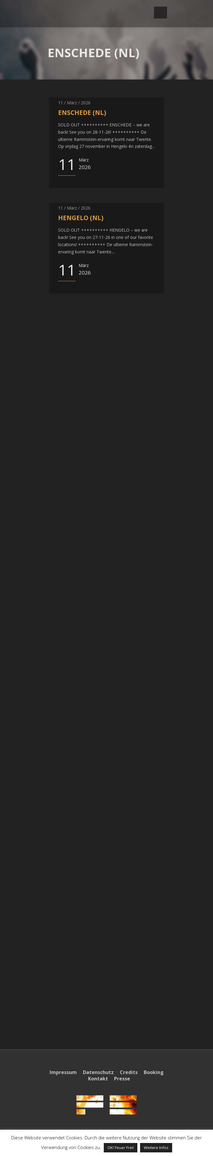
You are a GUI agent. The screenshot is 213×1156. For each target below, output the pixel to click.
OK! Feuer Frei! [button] (120, 1147)
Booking (154, 1072)
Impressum (63, 1072)
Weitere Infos (156, 1147)
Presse (122, 1078)
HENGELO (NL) (80, 217)
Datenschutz (98, 1072)
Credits (129, 1072)
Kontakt (98, 1078)
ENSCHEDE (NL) (82, 112)
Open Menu (160, 12)
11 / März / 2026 (74, 103)
